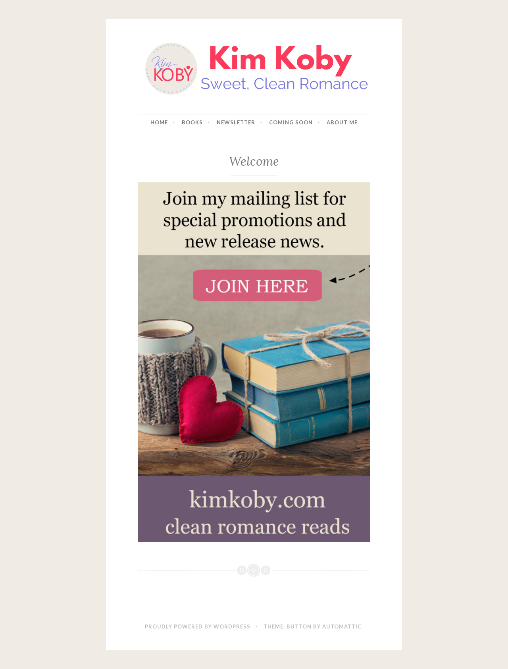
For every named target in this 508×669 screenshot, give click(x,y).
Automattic (342, 626)
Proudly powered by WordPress (197, 626)
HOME (159, 122)
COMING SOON (291, 122)
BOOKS (192, 122)
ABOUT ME (342, 122)
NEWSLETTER (236, 122)
